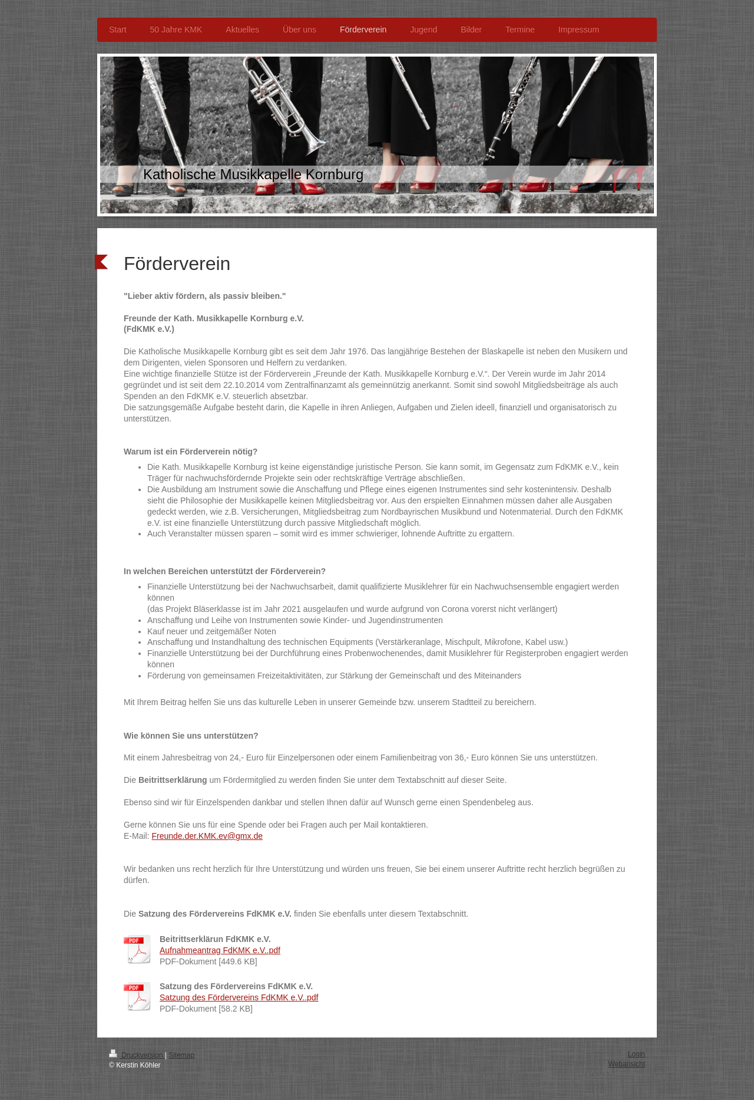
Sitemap (181, 1055)
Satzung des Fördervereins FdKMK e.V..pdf (239, 997)
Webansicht (627, 1064)
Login (636, 1054)
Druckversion (137, 1055)
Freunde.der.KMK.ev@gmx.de (207, 836)
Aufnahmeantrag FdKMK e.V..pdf (220, 950)
